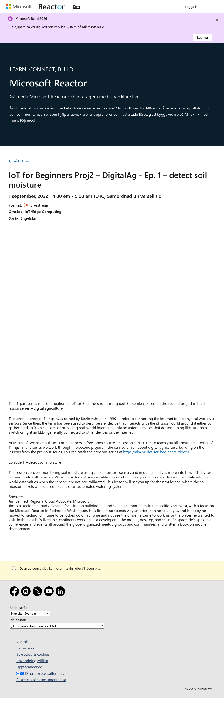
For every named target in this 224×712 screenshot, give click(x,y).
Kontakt (22, 641)
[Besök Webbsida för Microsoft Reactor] (52, 6)
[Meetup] (27, 592)
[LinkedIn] (61, 592)
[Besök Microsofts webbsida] (20, 6)
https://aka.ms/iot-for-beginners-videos (156, 451)
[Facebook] (15, 592)
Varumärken (26, 647)
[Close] (217, 20)
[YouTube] (50, 592)
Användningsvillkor (32, 660)
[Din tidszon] (57, 626)
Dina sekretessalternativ (40, 673)
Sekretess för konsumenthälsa (41, 679)
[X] (38, 592)
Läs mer (202, 37)
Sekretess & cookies (33, 654)
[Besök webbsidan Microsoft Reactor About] (76, 6)
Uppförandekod (29, 666)
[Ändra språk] (30, 613)
